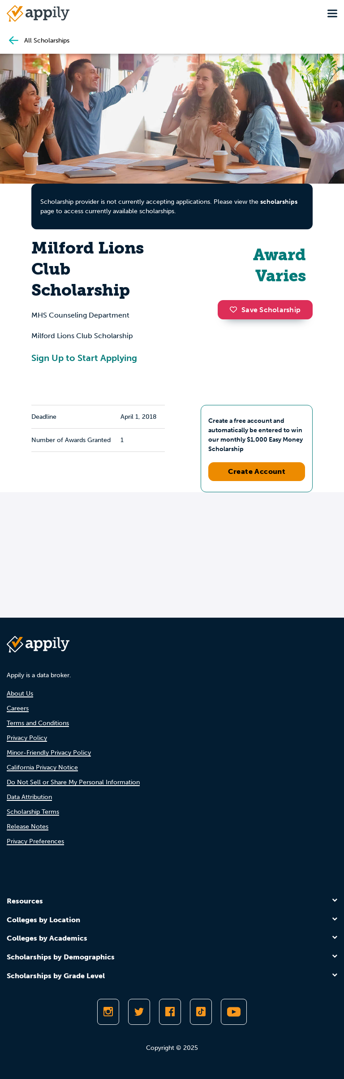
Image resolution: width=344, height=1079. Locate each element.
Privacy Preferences (35, 841)
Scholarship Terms (33, 812)
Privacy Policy (27, 738)
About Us (20, 693)
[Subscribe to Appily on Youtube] (234, 1012)
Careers (18, 708)
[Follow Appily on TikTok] (201, 1012)
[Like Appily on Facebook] (170, 1012)
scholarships (278, 202)
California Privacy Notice (42, 767)
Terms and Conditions (38, 723)
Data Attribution (29, 797)
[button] (235, 309)
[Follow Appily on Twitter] (139, 1012)
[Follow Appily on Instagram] (108, 1012)
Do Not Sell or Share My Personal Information (73, 782)
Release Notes (27, 826)
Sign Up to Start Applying (84, 358)
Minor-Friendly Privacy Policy (49, 753)
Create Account (257, 471)
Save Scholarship (265, 309)
